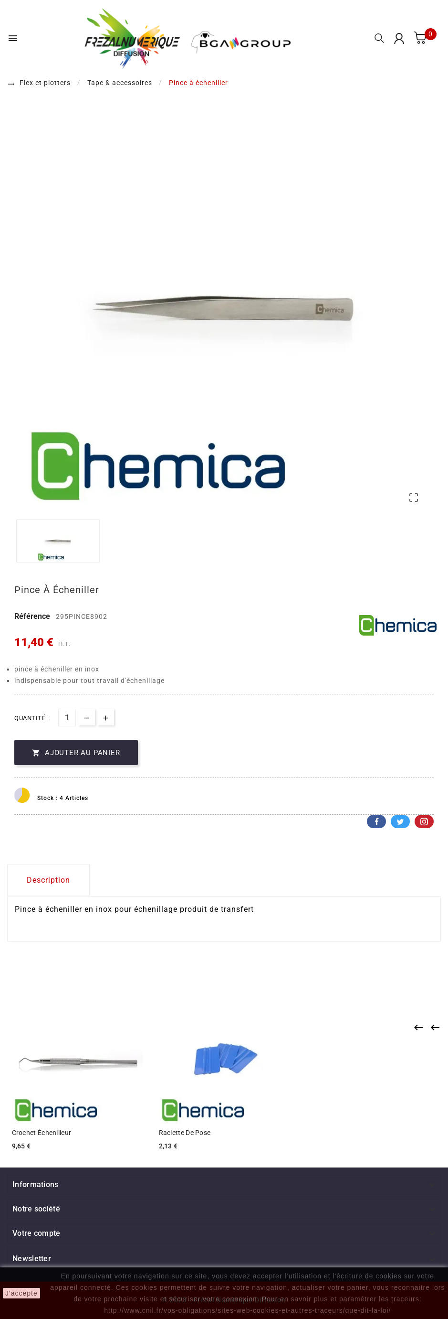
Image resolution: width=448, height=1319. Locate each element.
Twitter (400, 821)
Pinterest (424, 821)
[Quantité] (67, 717)
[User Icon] (399, 38)
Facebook (376, 821)
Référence (33, 616)
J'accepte (21, 1293)
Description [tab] (48, 880)
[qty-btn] (105, 717)
